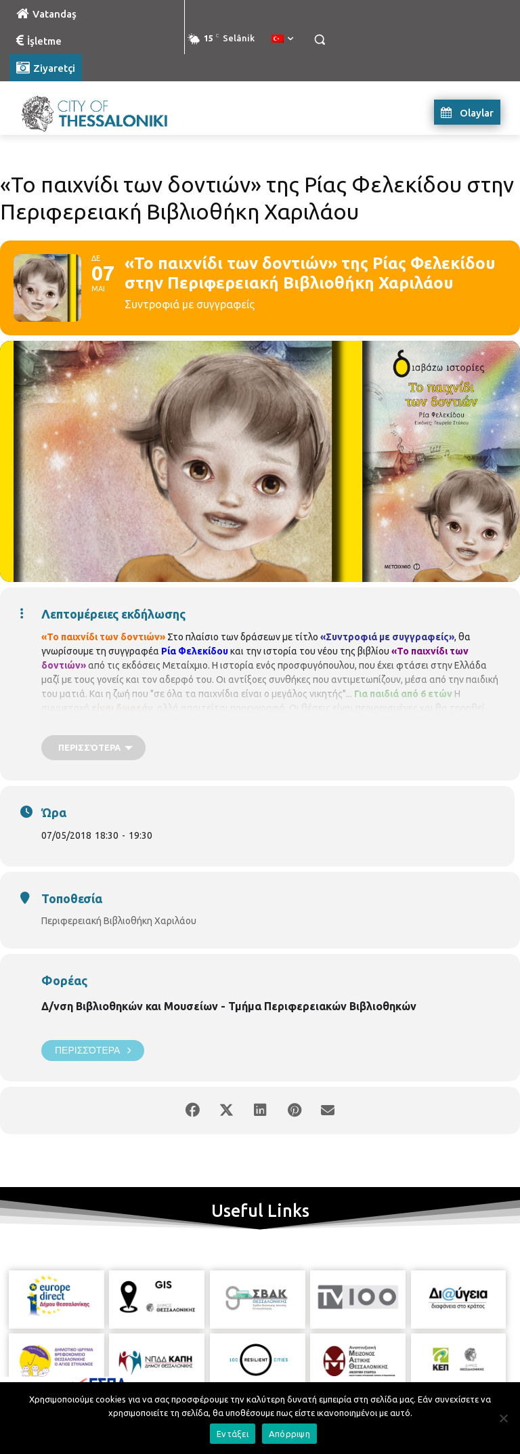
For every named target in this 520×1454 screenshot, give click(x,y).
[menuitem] (282, 39)
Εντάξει (232, 1433)
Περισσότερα (93, 1050)
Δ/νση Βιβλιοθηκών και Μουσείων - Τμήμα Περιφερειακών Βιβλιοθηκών (228, 1006)
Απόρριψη (289, 1433)
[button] (319, 40)
